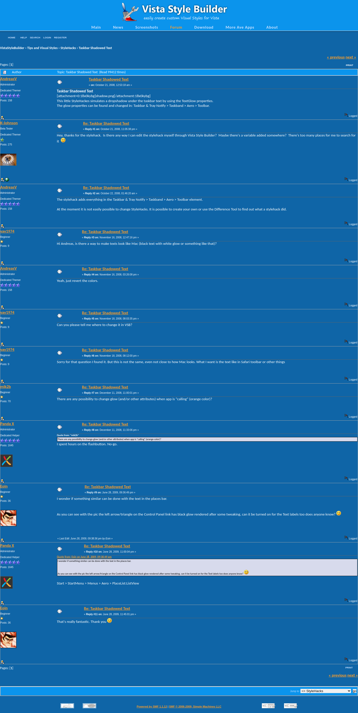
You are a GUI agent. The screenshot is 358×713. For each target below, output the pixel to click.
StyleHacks (68, 48)
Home (11, 37)
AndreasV (8, 78)
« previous (336, 57)
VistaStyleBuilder (12, 48)
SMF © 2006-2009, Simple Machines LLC (195, 706)
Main (96, 27)
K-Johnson (9, 122)
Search (35, 37)
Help (23, 37)
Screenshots (146, 27)
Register (60, 37)
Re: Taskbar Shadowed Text (106, 123)
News (118, 27)
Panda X (7, 423)
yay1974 (7, 231)
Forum (176, 27)
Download (204, 27)
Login (47, 37)
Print (349, 65)
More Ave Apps (239, 27)
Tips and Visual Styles (42, 48)
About (272, 27)
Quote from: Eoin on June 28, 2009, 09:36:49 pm (84, 557)
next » (351, 57)
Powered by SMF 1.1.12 (152, 706)
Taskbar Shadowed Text (95, 48)
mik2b (5, 386)
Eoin (4, 486)
